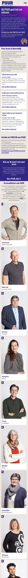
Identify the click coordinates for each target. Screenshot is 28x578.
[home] (7, 3)
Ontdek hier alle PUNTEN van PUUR (13, 32)
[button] (24, 3)
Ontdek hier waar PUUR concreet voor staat (13, 152)
